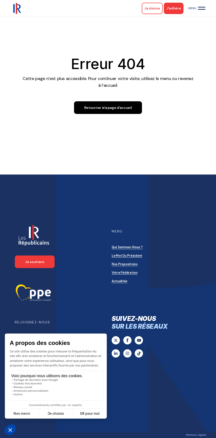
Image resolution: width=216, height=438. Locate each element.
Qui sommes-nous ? (127, 247)
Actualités (119, 281)
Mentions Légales (196, 435)
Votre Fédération (125, 273)
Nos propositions (125, 264)
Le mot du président (127, 256)
